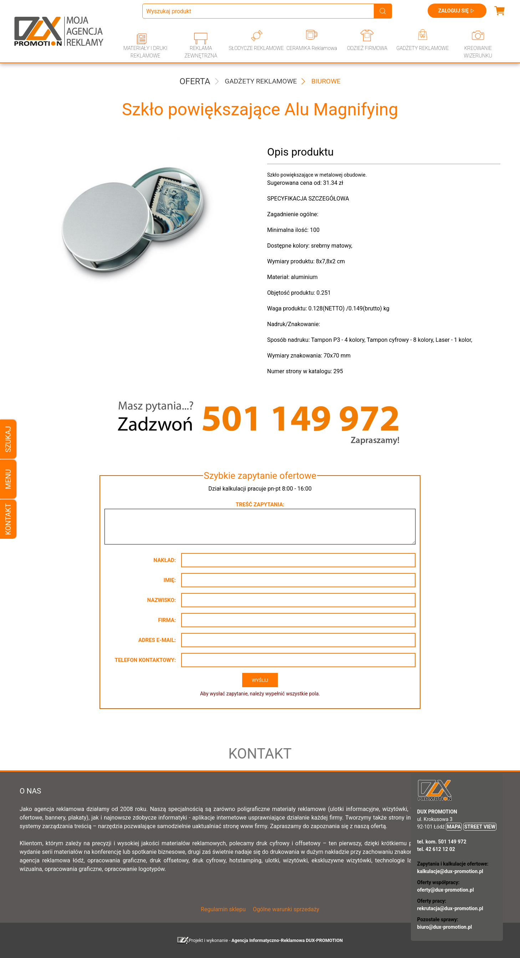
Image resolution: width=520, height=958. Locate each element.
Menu (8, 479)
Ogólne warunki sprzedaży (286, 909)
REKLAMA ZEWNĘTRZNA (200, 52)
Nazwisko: (161, 600)
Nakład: (164, 560)
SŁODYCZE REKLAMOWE (256, 48)
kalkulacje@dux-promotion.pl (450, 871)
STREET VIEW (479, 827)
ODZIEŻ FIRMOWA (367, 48)
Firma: (167, 620)
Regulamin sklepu (223, 909)
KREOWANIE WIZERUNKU (478, 52)
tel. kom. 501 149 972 (442, 842)
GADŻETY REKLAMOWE (422, 48)
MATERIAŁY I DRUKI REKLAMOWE (145, 52)
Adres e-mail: (157, 640)
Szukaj (8, 439)
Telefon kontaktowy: (145, 660)
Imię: (169, 580)
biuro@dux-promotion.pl (444, 927)
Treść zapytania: (260, 504)
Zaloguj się (457, 10)
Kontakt (8, 519)
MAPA (454, 827)
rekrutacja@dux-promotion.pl (450, 908)
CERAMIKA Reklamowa (311, 48)
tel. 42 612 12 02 (436, 849)
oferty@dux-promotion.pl (445, 890)
